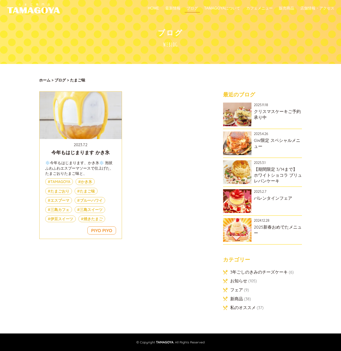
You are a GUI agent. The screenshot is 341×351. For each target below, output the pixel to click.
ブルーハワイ (91, 200)
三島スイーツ (91, 209)
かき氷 (86, 181)
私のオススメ (243, 307)
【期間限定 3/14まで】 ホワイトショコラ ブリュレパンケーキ (278, 174)
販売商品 (286, 8)
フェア (236, 289)
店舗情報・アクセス (317, 8)
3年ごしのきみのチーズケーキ (259, 271)
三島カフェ (59, 209)
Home (153, 8)
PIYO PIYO (101, 230)
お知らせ (238, 280)
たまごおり (59, 191)
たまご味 (87, 191)
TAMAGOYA (60, 181)
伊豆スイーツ (61, 218)
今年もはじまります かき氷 (80, 152)
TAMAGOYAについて (222, 8)
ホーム (44, 80)
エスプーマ (59, 200)
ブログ (192, 8)
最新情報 (172, 8)
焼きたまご (93, 218)
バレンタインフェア (273, 198)
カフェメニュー (259, 8)
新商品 (236, 298)
